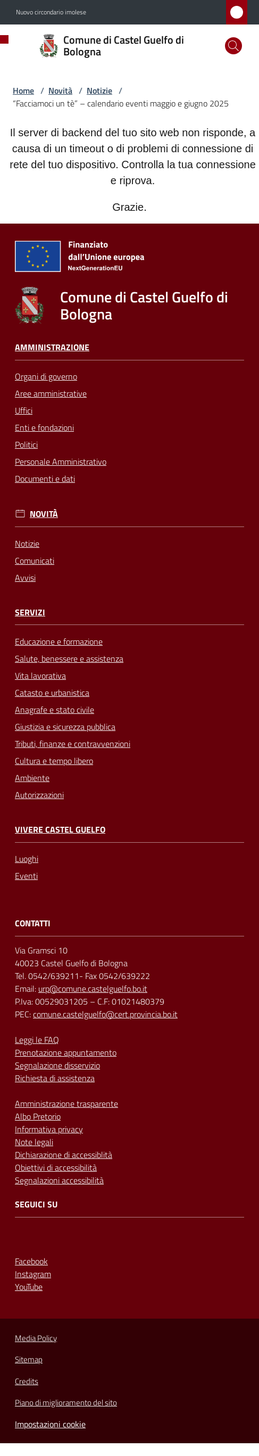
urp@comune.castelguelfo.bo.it (92, 988)
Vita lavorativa (40, 675)
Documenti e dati (45, 478)
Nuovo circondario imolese (51, 12)
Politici (26, 444)
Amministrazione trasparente (66, 1103)
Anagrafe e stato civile (54, 709)
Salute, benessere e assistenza (69, 658)
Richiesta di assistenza (55, 1078)
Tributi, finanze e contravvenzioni (72, 743)
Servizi (30, 612)
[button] (233, 45)
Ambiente (32, 777)
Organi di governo (46, 376)
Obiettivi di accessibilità (56, 1167)
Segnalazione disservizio (57, 1065)
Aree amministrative (51, 393)
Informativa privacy (49, 1129)
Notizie (99, 90)
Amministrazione (52, 347)
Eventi (26, 875)
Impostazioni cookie (50, 1424)
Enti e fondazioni (44, 427)
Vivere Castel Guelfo (60, 830)
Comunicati (34, 560)
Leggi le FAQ (37, 1039)
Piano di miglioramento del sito (66, 1402)
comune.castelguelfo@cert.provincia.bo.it (105, 1014)
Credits (26, 1381)
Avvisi (25, 577)
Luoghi (26, 858)
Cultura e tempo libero (54, 760)
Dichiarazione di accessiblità (63, 1154)
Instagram (33, 1274)
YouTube (29, 1286)
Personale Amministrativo (60, 461)
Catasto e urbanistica (52, 692)
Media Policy (36, 1338)
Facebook (31, 1261)
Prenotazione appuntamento (65, 1052)
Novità (60, 90)
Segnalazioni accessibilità (59, 1180)
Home (23, 90)
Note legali (34, 1142)
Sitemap (29, 1359)
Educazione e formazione (59, 641)
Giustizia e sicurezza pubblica (65, 726)
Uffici (23, 410)
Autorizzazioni (39, 794)
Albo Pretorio (38, 1116)
